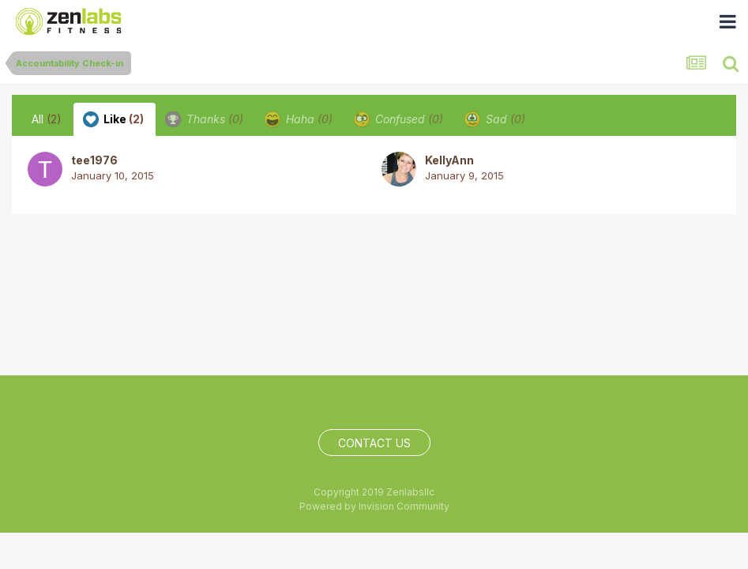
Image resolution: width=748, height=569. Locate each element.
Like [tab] (113, 119)
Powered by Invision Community (374, 506)
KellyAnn (449, 160)
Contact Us (374, 443)
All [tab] (47, 119)
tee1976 (94, 160)
